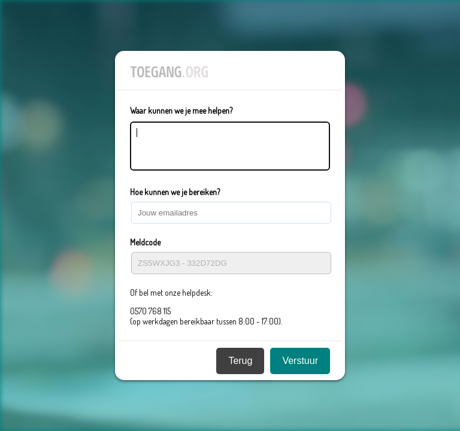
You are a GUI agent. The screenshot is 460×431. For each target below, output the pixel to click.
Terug (240, 364)
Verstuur (300, 364)
